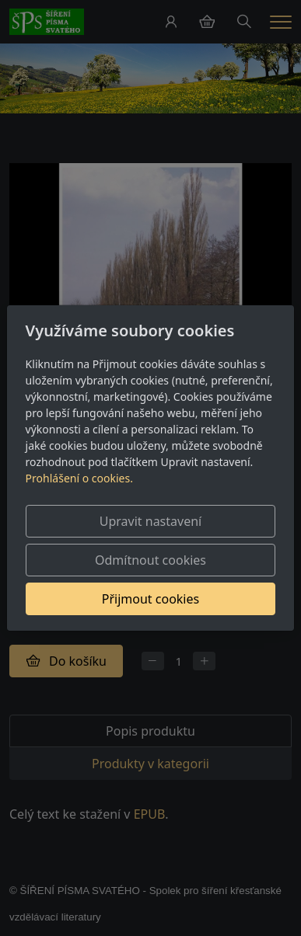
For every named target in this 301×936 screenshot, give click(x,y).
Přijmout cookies (150, 598)
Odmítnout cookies (150, 560)
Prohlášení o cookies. (79, 478)
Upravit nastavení (150, 521)
